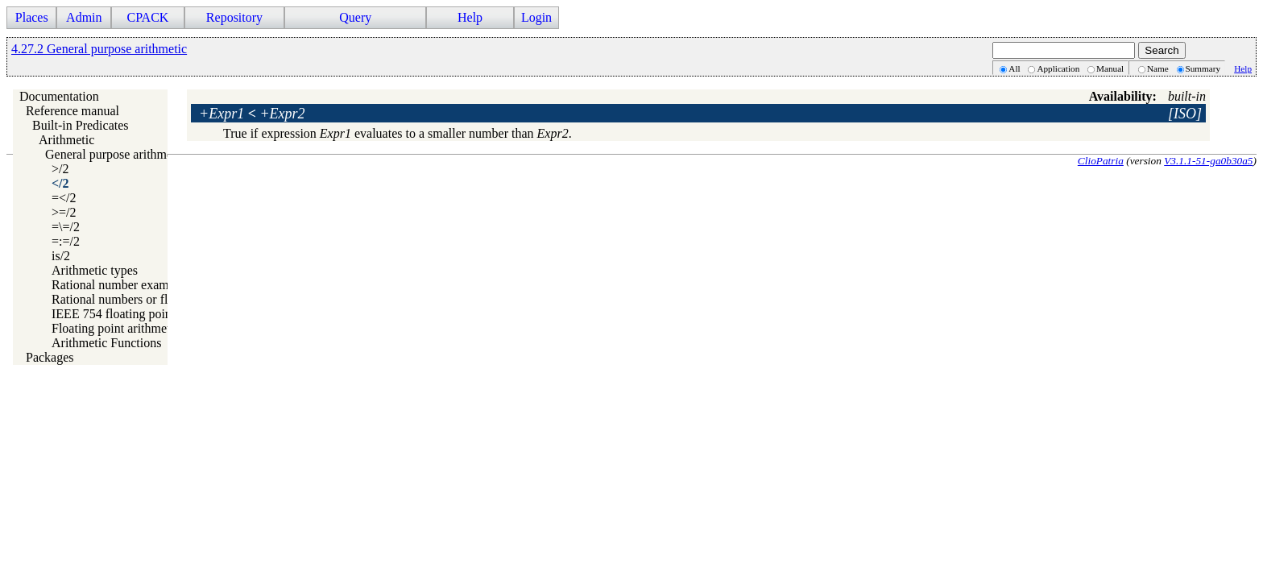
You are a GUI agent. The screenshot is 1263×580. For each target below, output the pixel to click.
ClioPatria (1101, 161)
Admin (83, 17)
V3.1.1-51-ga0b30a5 (1208, 161)
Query (355, 17)
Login (536, 17)
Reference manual (72, 111)
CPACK (147, 17)
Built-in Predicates (80, 125)
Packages (50, 357)
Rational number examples (121, 285)
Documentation (59, 96)
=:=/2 (66, 241)
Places (31, 17)
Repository (234, 17)
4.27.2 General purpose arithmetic (99, 49)
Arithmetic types (95, 270)
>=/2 (64, 212)
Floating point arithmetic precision (141, 328)
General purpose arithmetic (115, 154)
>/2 (60, 169)
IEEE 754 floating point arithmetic (141, 314)
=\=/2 (66, 227)
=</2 (64, 198)
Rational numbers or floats (120, 299)
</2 (60, 183)
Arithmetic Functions (106, 343)
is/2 (61, 256)
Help (470, 17)
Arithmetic (66, 140)
